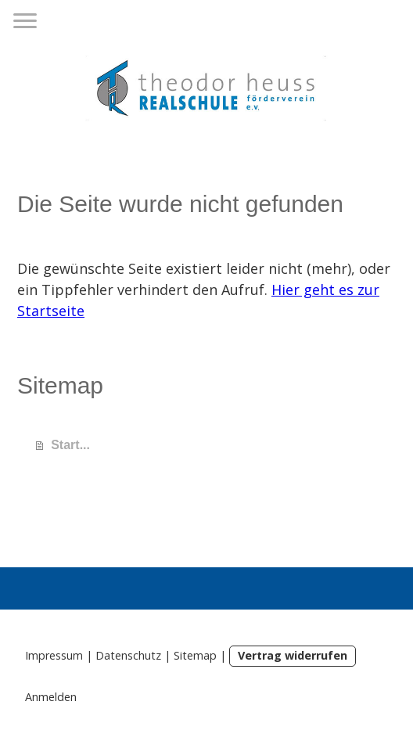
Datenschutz (128, 655)
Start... (70, 444)
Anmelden (51, 696)
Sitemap (195, 655)
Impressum (54, 655)
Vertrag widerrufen (292, 655)
